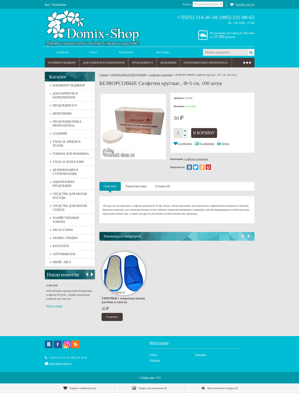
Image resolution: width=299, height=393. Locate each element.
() (79, 388)
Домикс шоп (148, 377)
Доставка (163, 52)
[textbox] (225, 52)
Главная (62, 52)
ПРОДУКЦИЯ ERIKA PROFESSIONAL (206, 62)
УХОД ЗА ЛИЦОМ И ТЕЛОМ (65, 143)
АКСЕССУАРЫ (61, 230)
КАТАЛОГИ (59, 246)
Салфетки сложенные (161, 74)
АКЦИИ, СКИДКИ (64, 238)
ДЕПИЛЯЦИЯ (168, 62)
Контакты (126, 52)
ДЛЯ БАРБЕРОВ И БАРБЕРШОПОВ (104, 62)
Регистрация (59, 4)
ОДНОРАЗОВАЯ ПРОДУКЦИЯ (62, 183)
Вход (47, 4)
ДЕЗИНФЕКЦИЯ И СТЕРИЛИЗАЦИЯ (64, 171)
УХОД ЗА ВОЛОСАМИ (67, 161)
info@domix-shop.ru (60, 363)
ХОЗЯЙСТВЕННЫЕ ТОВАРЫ (64, 219)
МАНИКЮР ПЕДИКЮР (62, 62)
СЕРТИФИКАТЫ (63, 254)
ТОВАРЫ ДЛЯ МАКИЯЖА (69, 153)
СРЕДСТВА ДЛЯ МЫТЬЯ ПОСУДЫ (68, 195)
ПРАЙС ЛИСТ (61, 262)
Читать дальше (54, 305)
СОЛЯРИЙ (58, 133)
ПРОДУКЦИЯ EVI (142, 62)
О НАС (93, 52)
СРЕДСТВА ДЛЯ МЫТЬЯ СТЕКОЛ (68, 207)
